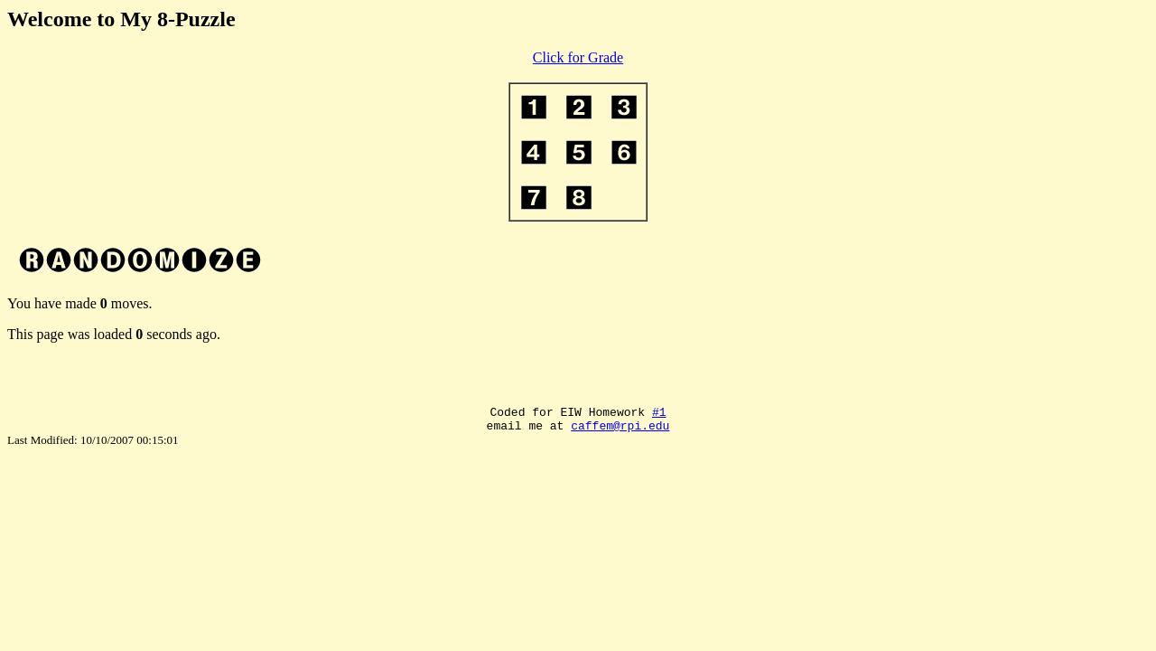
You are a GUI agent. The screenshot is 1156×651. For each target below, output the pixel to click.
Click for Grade (578, 57)
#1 (659, 414)
